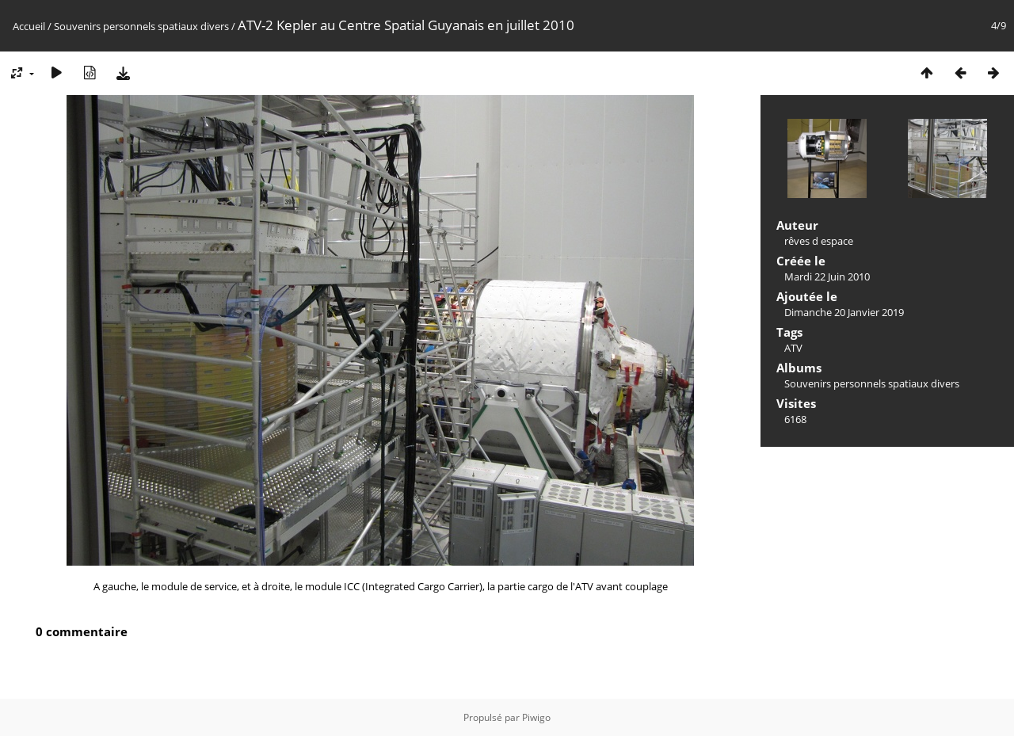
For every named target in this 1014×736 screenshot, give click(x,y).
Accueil (29, 26)
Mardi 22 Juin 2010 (827, 276)
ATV (793, 348)
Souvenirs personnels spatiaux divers (141, 26)
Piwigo (536, 717)
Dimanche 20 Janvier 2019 (844, 312)
